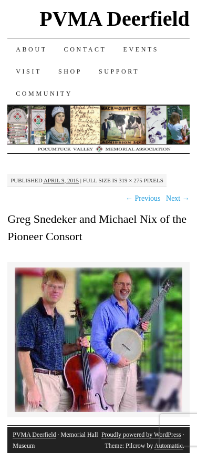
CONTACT (85, 49)
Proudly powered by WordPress (141, 434)
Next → (178, 198)
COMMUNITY (44, 93)
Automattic (168, 445)
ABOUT (31, 49)
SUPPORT (119, 71)
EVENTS (141, 49)
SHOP (70, 71)
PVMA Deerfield (114, 18)
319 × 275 (130, 180)
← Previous (143, 198)
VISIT (29, 71)
